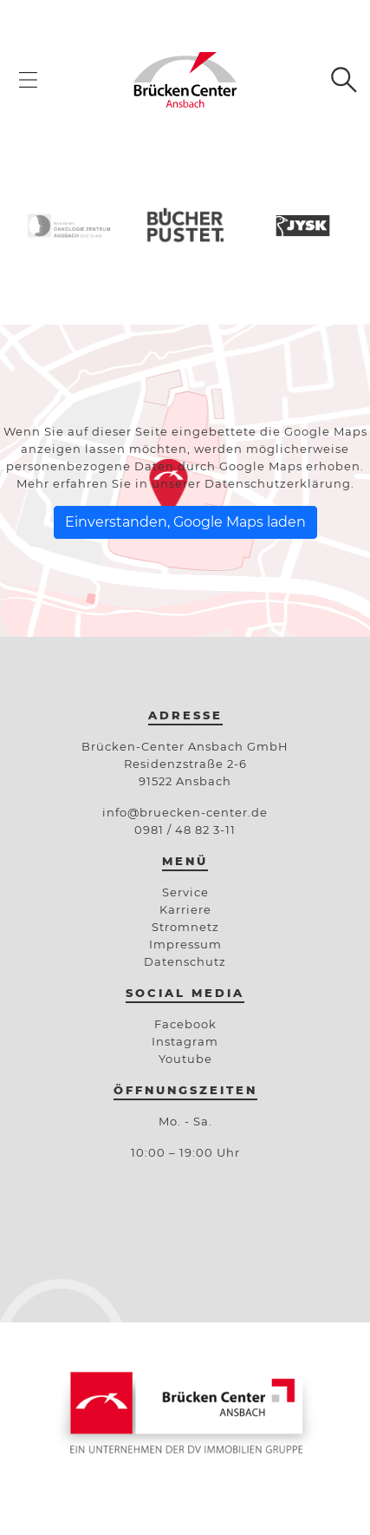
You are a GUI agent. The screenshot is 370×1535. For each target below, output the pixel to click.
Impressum (185, 944)
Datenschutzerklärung (277, 483)
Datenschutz (185, 961)
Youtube (185, 1059)
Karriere (185, 909)
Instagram (185, 1041)
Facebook (185, 1024)
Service (185, 892)
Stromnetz (185, 927)
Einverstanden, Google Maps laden (185, 522)
